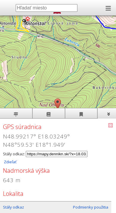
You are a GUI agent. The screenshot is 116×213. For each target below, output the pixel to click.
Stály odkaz (13, 207)
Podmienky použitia (90, 207)
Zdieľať (10, 161)
